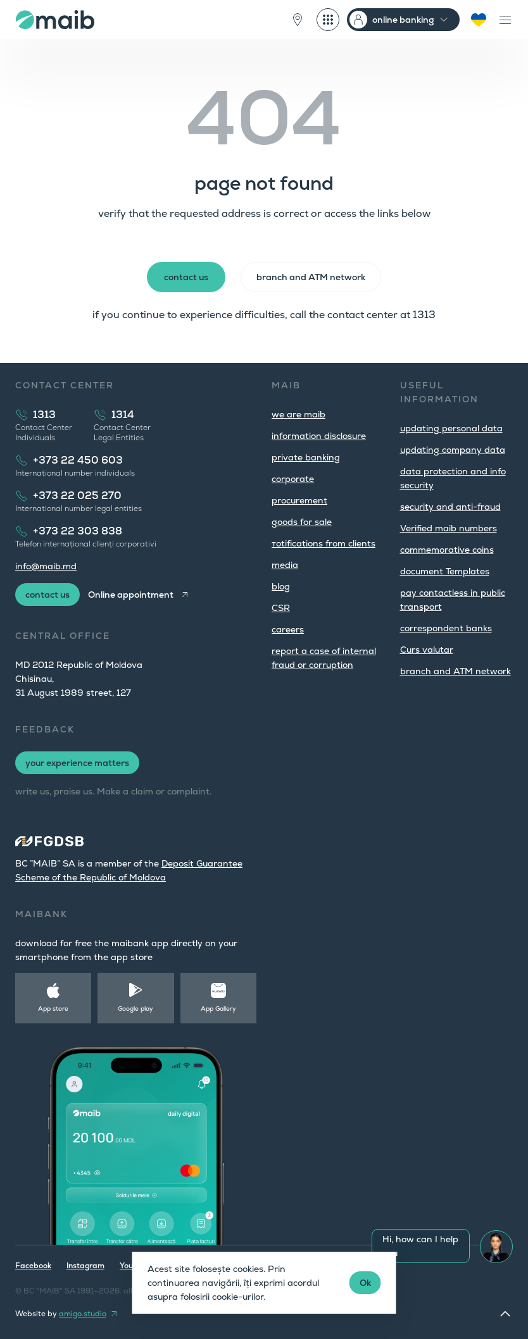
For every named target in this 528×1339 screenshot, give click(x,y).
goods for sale (302, 522)
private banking (306, 457)
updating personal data (451, 428)
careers (288, 629)
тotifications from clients (323, 543)
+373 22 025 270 (77, 495)
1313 (44, 414)
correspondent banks (446, 628)
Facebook (33, 1266)
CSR (281, 608)
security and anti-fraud (450, 506)
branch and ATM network (455, 671)
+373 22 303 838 (77, 531)
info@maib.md (46, 566)
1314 (122, 414)
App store (53, 1008)
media (285, 565)
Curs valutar (426, 649)
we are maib (298, 414)
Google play (135, 1008)
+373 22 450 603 (78, 460)
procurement (299, 500)
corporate (293, 478)
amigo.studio (82, 1314)
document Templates (444, 571)
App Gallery (218, 1008)
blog (281, 586)
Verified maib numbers (448, 528)
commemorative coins (447, 549)
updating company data (452, 449)
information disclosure (319, 435)
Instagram (85, 1266)
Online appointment (130, 594)
